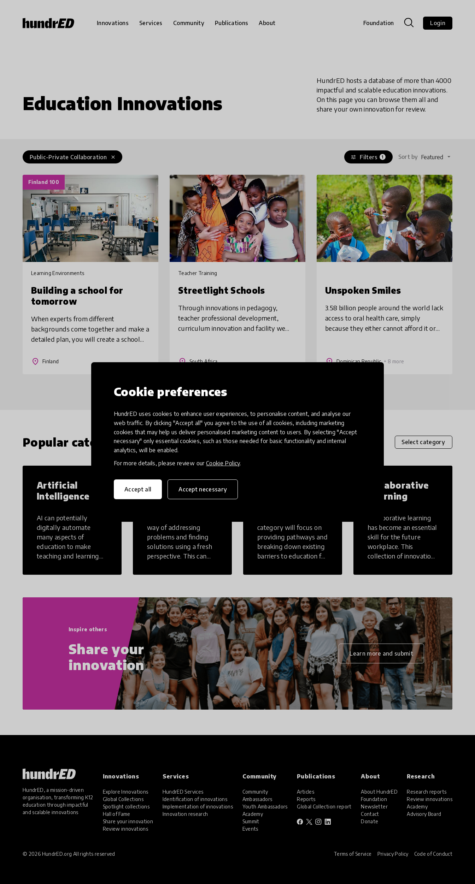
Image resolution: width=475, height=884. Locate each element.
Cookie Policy (223, 463)
